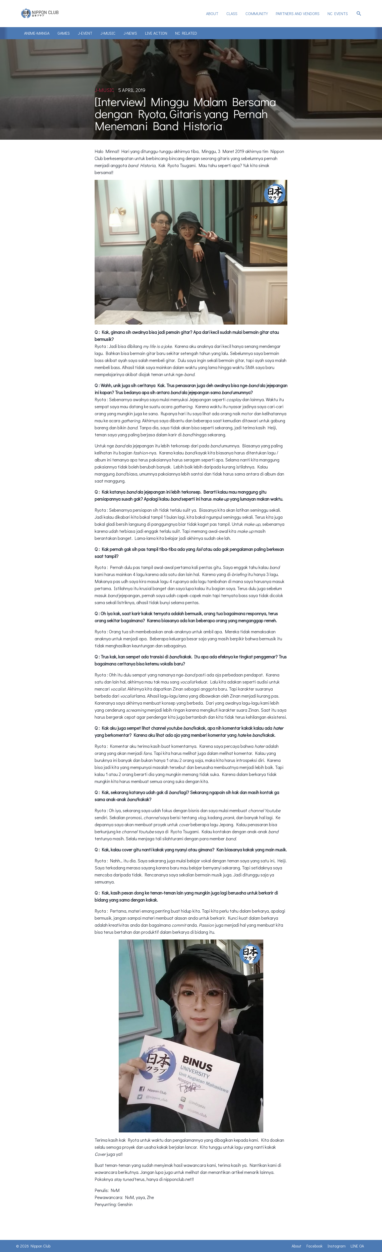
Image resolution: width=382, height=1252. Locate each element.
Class (231, 13)
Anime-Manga (36, 33)
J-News (130, 33)
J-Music (107, 33)
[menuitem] (212, 14)
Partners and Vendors (298, 13)
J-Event (85, 33)
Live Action (156, 33)
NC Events (338, 13)
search (359, 14)
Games (63, 33)
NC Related (186, 33)
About (212, 13)
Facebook (314, 1245)
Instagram (337, 1245)
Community (256, 13)
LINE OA (357, 1245)
